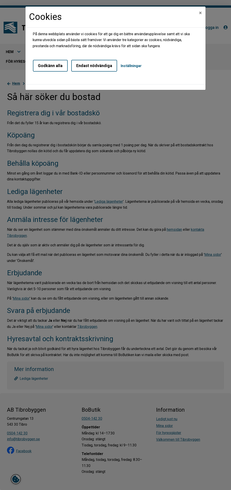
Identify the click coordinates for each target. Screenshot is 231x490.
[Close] (200, 13)
